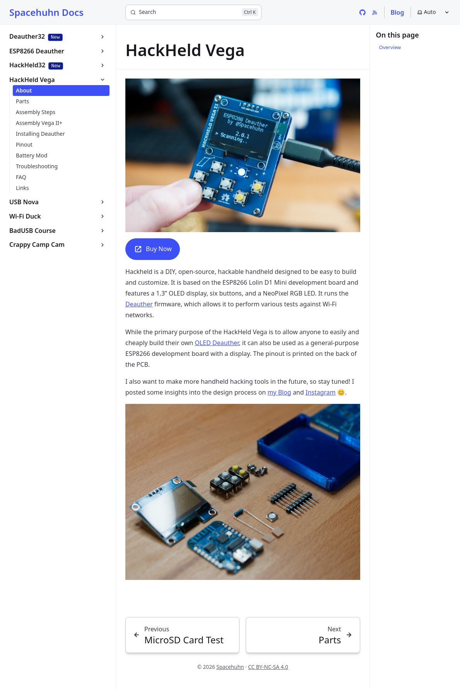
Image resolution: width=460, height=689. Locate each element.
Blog (397, 12)
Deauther (139, 304)
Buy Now (152, 249)
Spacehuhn (230, 666)
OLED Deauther (217, 343)
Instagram (321, 392)
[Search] (193, 12)
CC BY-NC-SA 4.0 (268, 666)
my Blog (279, 392)
